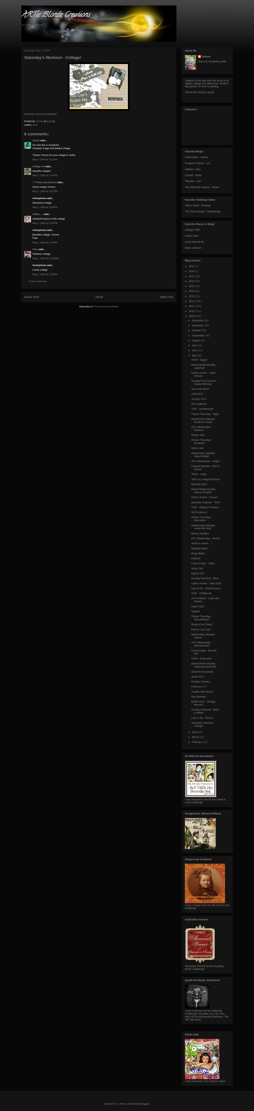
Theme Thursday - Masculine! (201, 519)
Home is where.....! (202, 543)
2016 (192, 281)
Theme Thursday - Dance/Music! (201, 618)
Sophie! (195, 611)
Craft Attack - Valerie (196, 157)
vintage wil (38, 166)
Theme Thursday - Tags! (205, 414)
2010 (192, 311)
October (197, 330)
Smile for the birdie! (202, 671)
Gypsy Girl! (197, 573)
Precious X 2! (198, 686)
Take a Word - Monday (198, 205)
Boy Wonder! (198, 696)
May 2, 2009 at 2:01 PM (44, 191)
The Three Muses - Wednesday (203, 211)
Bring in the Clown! (202, 624)
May (194, 355)
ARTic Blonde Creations (55, 15)
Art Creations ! (199, 512)
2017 (192, 276)
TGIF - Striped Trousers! (205, 507)
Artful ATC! (197, 393)
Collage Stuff (192, 229)
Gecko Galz (191, 235)
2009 (192, 316)
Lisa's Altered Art (194, 241)
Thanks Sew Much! (202, 691)
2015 (192, 286)
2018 (192, 271)
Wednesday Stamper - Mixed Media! (204, 455)
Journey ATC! (199, 399)
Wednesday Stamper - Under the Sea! (204, 527)
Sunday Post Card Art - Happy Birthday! (204, 382)
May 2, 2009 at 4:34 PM (44, 242)
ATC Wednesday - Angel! (205, 461)
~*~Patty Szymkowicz (44, 182)
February (197, 742)
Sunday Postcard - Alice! (205, 578)
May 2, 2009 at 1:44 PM (44, 175)
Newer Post (31, 297)
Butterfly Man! (199, 484)
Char (35, 249)
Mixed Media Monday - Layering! (204, 366)
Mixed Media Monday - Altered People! (204, 491)
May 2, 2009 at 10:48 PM (45, 258)
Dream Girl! (197, 435)
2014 (192, 291)
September (198, 335)
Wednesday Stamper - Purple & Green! (204, 420)
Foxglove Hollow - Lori (197, 163)
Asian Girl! (197, 568)
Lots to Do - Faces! (202, 717)
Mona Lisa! (197, 448)
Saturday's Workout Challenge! (40, 114)
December (198, 320)
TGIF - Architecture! (202, 408)
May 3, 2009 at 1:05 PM (44, 274)
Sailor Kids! (197, 606)
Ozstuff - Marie (193, 175)
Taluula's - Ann (193, 181)
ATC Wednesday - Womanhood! (201, 644)
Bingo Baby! (198, 553)
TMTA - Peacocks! (201, 658)
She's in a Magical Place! (205, 479)
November (198, 325)
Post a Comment (38, 281)
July (194, 345)
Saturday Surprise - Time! (205, 502)
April (195, 732)
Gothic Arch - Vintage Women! (203, 703)
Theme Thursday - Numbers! (201, 442)
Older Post (166, 297)
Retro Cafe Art (193, 247)
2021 (192, 266)
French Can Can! (201, 629)
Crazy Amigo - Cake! (203, 563)
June (195, 350)
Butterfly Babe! (199, 548)
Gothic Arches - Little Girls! (206, 583)
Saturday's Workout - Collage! (203, 724)
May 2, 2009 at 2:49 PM (44, 207)
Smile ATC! (197, 676)
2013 (192, 296)
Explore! (196, 558)
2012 (192, 301)
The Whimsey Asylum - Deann (202, 187)
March (196, 737)
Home (99, 297)
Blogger (145, 1103)
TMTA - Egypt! (199, 359)
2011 (192, 306)
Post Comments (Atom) (106, 306)
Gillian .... (37, 214)
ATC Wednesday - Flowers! (201, 429)
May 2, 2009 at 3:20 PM (44, 223)
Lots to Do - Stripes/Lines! (206, 588)
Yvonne (206, 56)
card (35, 124)
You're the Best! (200, 388)
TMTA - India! (198, 474)
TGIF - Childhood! (201, 593)
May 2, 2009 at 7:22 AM (44, 159)
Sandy (36, 140)
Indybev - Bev (193, 169)
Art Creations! (199, 403)
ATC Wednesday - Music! (205, 538)
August (196, 340)
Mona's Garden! (200, 533)
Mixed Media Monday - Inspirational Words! (204, 665)
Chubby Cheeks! (200, 681)
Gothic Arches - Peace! (204, 497)
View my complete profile (212, 61)
